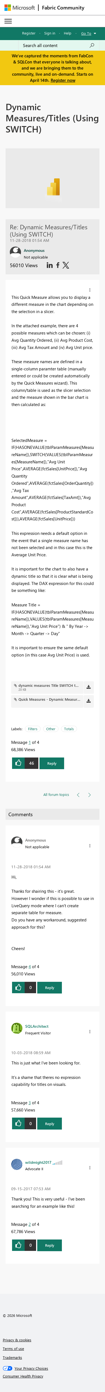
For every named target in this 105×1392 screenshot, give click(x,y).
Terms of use (13, 1348)
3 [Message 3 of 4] (30, 1102)
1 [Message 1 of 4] (30, 742)
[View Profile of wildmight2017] (38, 1162)
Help (67, 33)
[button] (90, 290)
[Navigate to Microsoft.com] (19, 7)
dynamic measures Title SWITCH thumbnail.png (58, 685)
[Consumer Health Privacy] (52, 1376)
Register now (63, 80)
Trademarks (12, 1357)
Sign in (49, 33)
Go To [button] (86, 33)
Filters (33, 729)
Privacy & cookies (17, 1339)
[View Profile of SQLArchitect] (36, 1026)
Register (29, 33)
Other (50, 729)
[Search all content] (58, 45)
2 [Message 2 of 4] (30, 1224)
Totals (69, 729)
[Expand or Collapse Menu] (8, 21)
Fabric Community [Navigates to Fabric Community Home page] (63, 7)
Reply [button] (52, 763)
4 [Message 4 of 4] (30, 966)
